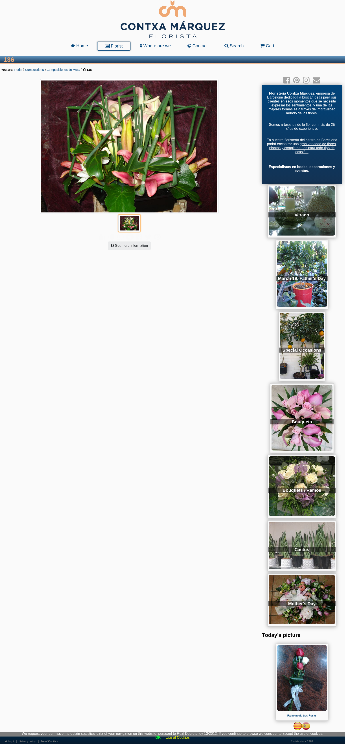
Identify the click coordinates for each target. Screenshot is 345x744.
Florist (114, 46)
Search (234, 45)
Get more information (129, 237)
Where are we (155, 45)
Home (79, 45)
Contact (197, 45)
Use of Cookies (178, 737)
